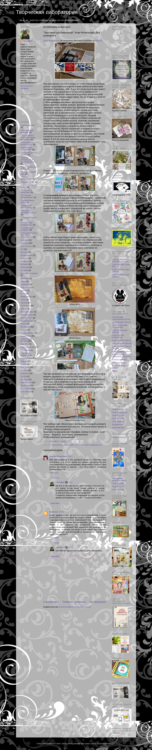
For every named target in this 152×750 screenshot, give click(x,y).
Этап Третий (118, 415)
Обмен (23, 300)
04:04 (61, 512)
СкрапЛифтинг (27, 333)
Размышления (26, 321)
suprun (93, 744)
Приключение (26, 315)
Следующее (50, 601)
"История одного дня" (28, 173)
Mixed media (26, 383)
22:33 (70, 547)
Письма (23, 309)
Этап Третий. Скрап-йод (121, 265)
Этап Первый (118, 421)
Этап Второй (118, 418)
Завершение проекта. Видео (119, 479)
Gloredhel (60, 482)
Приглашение (118, 428)
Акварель (24, 240)
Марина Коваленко (58, 456)
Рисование (25, 327)
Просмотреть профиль (26, 87)
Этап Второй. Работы (122, 343)
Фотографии (26, 358)
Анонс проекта (119, 437)
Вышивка (24, 261)
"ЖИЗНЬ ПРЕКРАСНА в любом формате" (28, 160)
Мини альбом (26, 297)
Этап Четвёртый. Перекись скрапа (120, 260)
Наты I (98, 40)
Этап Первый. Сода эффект (120, 276)
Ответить (53, 473)
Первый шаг (117, 425)
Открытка (25, 306)
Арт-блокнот (26, 246)
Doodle (23, 376)
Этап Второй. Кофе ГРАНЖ (121, 271)
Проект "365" (26, 318)
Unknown (53, 512)
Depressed (25, 373)
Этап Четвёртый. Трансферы (119, 326)
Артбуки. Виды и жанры (119, 367)
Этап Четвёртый (119, 412)
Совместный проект (93, 445)
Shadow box (25, 386)
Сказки (23, 330)
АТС (22, 249)
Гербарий (24, 267)
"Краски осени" (27, 182)
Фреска (23, 361)
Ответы (55, 478)
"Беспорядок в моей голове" (27, 143)
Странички (25, 350)
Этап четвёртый (51, 40)
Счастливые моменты (25, 354)
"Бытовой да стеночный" (62, 445)
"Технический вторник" (26, 229)
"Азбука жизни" (27, 125)
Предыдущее (98, 601)
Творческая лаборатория (47, 12)
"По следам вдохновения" (26, 196)
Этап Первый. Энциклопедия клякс (121, 356)
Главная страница (74, 601)
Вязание (24, 264)
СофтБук (24, 344)
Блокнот (24, 252)
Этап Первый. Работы (122, 352)
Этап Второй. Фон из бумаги (121, 347)
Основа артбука (119, 360)
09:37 (70, 456)
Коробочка (25, 287)
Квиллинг (24, 278)
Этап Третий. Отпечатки (118, 336)
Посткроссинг (27, 312)
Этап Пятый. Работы (121, 322)
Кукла (23, 294)
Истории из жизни (28, 273)
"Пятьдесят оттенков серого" (28, 212)
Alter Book (25, 367)
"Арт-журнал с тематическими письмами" (27, 137)
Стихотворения (27, 347)
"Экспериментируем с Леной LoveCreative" (28, 235)
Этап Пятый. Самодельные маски (121, 318)
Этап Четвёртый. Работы (119, 331)
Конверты (25, 284)
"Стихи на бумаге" (28, 218)
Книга (23, 281)
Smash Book (25, 389)
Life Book (24, 379)
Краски (23, 291)
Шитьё (23, 364)
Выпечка (24, 258)
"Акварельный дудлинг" (26, 131)
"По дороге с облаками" (26, 191)
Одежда (24, 303)
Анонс (115, 371)
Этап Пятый (117, 409)
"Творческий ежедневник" (26, 224)
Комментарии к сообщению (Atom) (75, 607)
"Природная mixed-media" (26, 206)
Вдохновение (26, 255)
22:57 (70, 482)
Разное (23, 324)
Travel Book (25, 392)
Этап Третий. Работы (121, 340)
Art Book (24, 370)
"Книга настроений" (26, 178)
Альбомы (79, 445)
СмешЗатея (25, 336)
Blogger (111, 744)
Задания (24, 270)
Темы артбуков (119, 363)
